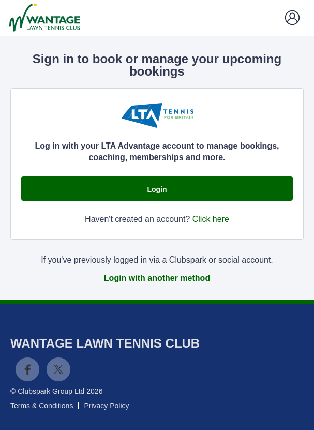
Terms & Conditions (41, 406)
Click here (210, 218)
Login (157, 189)
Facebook (27, 369)
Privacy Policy (106, 406)
